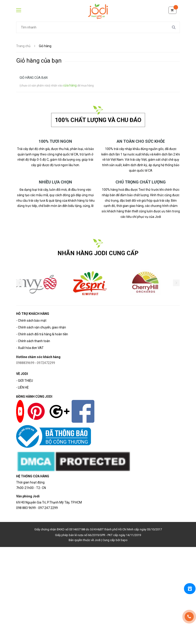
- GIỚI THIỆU (24, 380)
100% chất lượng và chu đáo (98, 120)
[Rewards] (189, 588)
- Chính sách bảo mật (31, 320)
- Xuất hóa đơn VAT (30, 347)
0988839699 (25, 362)
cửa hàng (70, 85)
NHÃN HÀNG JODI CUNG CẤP (98, 253)
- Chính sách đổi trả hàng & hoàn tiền (42, 334)
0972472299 (46, 362)
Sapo (124, 539)
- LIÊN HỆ (22, 387)
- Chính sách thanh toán (33, 340)
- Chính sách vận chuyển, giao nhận (41, 327)
